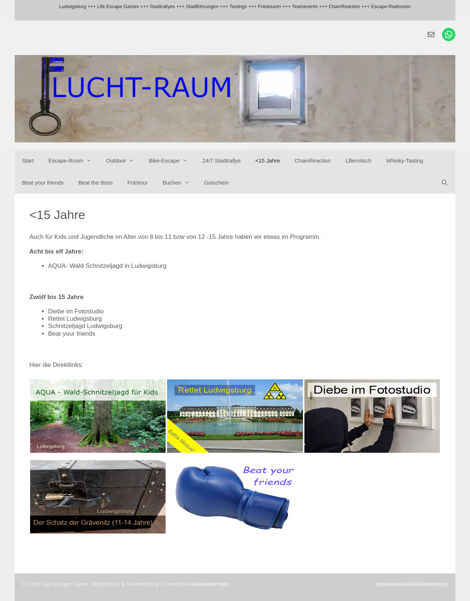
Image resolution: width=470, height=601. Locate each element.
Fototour (137, 182)
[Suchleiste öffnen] (444, 183)
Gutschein (216, 182)
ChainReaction (313, 160)
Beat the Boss (95, 182)
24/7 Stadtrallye (221, 160)
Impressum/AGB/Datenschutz (411, 584)
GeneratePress (209, 584)
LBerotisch (359, 160)
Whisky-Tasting (404, 160)
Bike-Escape (172, 161)
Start (28, 160)
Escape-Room (73, 161)
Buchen (180, 183)
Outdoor (123, 161)
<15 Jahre (267, 160)
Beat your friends (43, 182)
